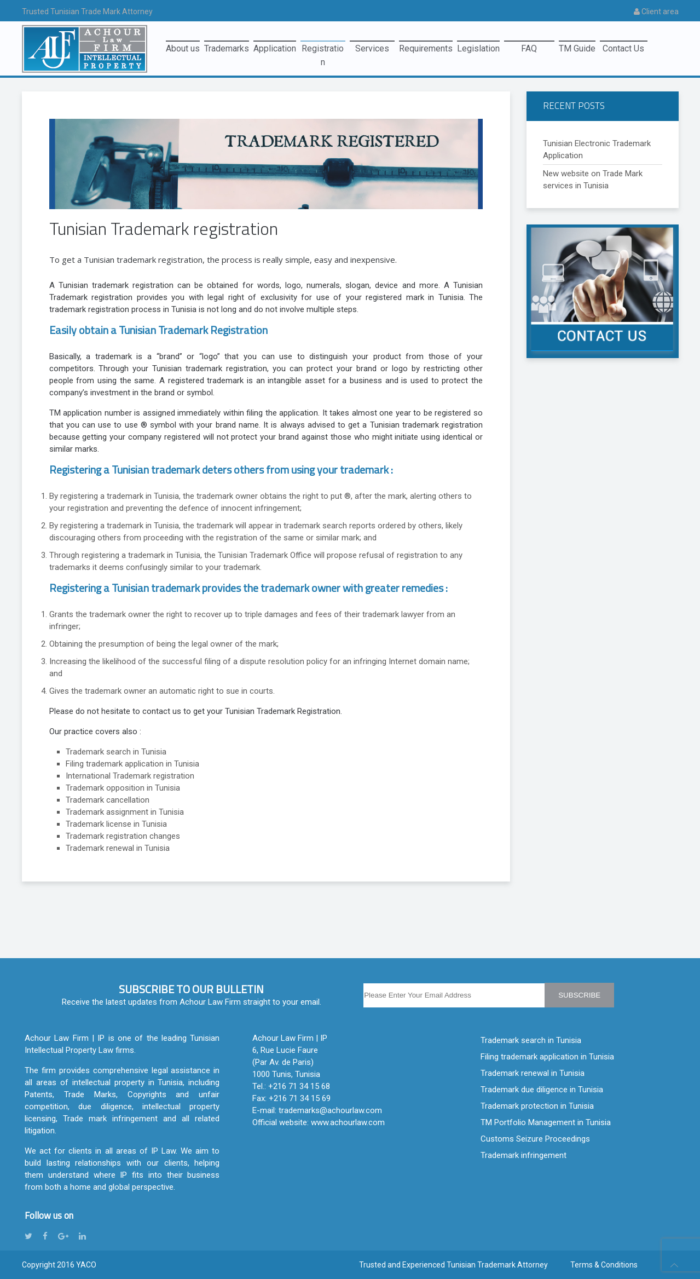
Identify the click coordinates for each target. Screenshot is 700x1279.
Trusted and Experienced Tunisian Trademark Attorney (453, 1264)
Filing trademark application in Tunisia (547, 1057)
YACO (86, 1264)
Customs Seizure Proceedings (535, 1139)
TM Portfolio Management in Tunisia (546, 1122)
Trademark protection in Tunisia (537, 1106)
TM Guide (577, 48)
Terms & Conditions (604, 1264)
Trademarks (226, 48)
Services (372, 48)
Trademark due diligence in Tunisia (542, 1089)
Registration (323, 50)
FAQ (529, 48)
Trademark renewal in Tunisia (533, 1073)
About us (183, 48)
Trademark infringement (523, 1155)
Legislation (478, 48)
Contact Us (623, 48)
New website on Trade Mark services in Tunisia (593, 180)
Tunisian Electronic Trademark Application (597, 149)
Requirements (426, 48)
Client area (656, 11)
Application (274, 48)
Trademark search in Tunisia (531, 1040)
